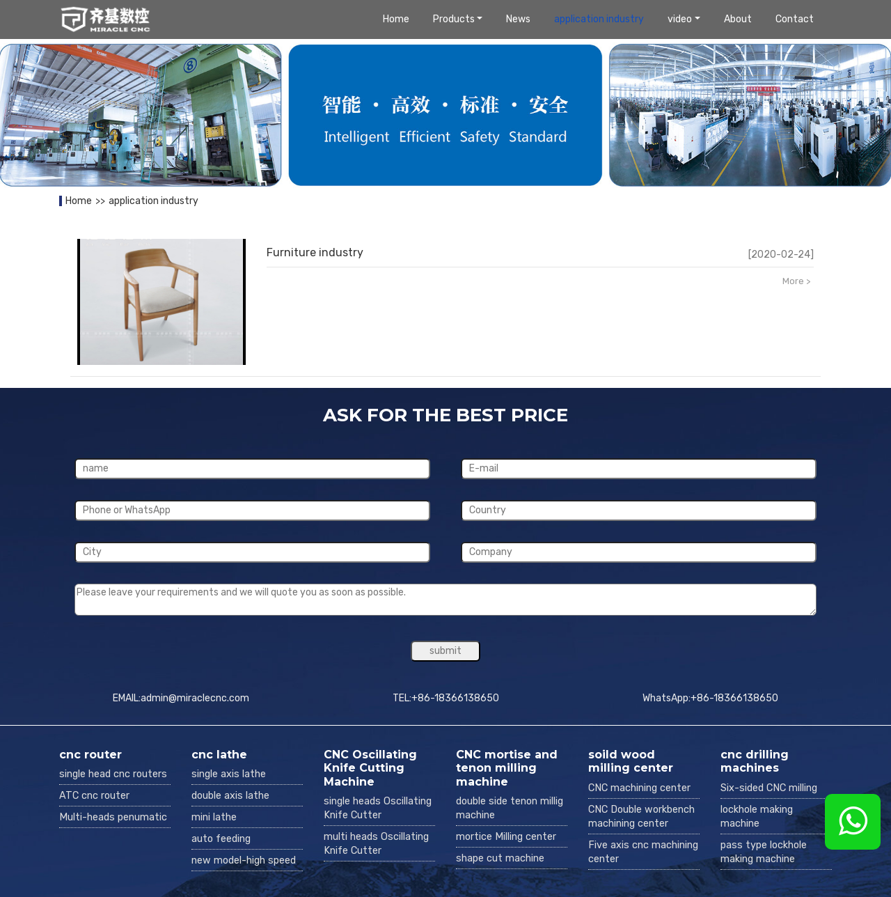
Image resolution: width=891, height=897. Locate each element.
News (518, 19)
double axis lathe (230, 796)
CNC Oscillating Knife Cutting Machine (370, 768)
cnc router (90, 754)
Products (454, 19)
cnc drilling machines (754, 761)
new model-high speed (243, 860)
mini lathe (214, 817)
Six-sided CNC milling (768, 788)
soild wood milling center (630, 761)
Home (396, 19)
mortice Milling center (506, 837)
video (680, 19)
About (738, 19)
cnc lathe (219, 754)
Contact (794, 19)
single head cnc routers (113, 774)
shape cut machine (500, 858)
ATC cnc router (94, 796)
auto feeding (221, 839)
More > (796, 281)
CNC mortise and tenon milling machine (507, 768)
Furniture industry (315, 252)
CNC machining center (639, 788)
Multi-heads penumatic (113, 817)
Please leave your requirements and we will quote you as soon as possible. (445, 600)
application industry (599, 19)
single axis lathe (228, 774)
